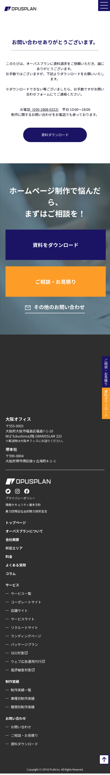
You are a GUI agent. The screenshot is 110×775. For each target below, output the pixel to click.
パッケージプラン (24, 645)
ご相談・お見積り (55, 282)
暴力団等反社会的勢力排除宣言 (26, 513)
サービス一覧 (21, 594)
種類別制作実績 (23, 708)
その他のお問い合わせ (59, 308)
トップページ (16, 524)
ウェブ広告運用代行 (26, 662)
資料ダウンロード (55, 134)
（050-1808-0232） (44, 109)
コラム (11, 574)
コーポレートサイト (26, 603)
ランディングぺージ (26, 637)
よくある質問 (16, 566)
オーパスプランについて (24, 532)
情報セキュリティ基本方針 (23, 506)
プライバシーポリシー (20, 499)
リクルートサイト (24, 628)
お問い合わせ (21, 728)
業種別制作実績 (23, 699)
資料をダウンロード (56, 245)
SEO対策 (17, 654)
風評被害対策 (21, 671)
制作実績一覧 (21, 691)
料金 (9, 557)
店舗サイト (19, 611)
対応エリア (14, 549)
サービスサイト (23, 620)
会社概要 (12, 540)
